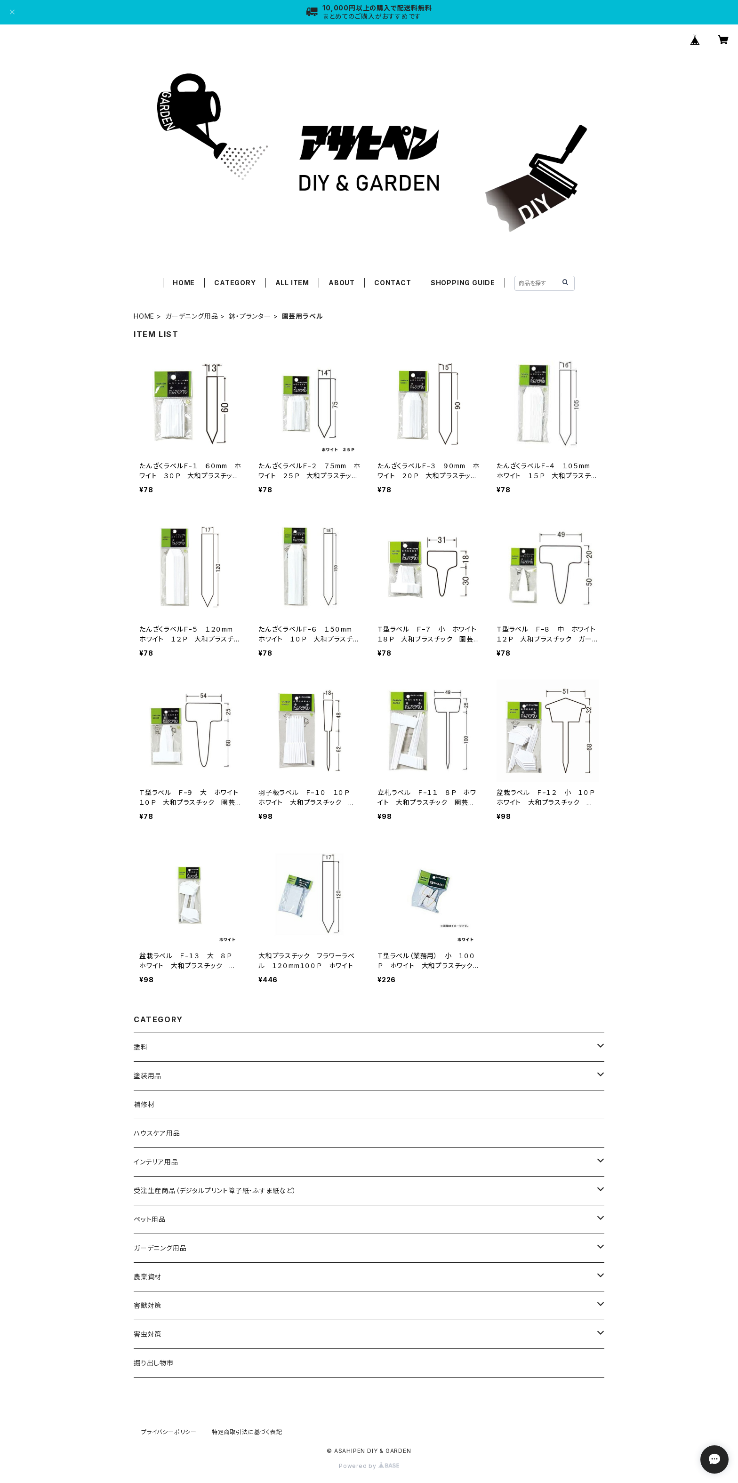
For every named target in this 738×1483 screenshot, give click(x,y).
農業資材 (147, 1277)
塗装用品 (147, 1076)
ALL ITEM (292, 283)
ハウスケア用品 (157, 1133)
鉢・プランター (250, 316)
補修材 (144, 1104)
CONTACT (392, 283)
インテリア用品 (156, 1162)
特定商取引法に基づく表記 (247, 1431)
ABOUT (342, 283)
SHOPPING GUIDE (463, 283)
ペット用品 (150, 1219)
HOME (184, 283)
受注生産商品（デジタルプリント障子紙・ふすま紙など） (215, 1190)
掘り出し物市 (154, 1363)
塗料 (141, 1047)
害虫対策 (147, 1334)
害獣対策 (147, 1305)
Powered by (369, 1465)
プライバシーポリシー (169, 1431)
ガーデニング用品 (191, 316)
